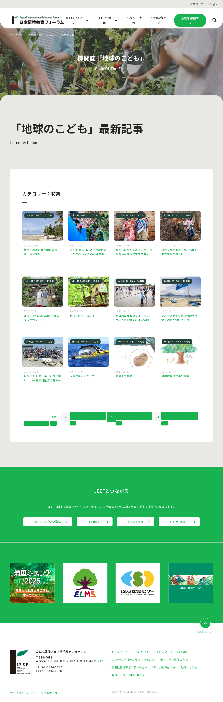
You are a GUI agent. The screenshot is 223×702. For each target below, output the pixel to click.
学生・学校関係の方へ (178, 660)
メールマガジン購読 (43, 522)
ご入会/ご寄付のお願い (127, 660)
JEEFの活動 (162, 652)
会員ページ (196, 4)
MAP (100, 662)
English (213, 4)
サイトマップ (52, 693)
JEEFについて (141, 652)
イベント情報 (182, 652)
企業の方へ (152, 660)
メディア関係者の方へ (167, 668)
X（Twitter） (183, 522)
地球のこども (195, 668)
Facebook (93, 522)
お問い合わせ (138, 675)
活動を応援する (190, 20)
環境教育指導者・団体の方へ (131, 668)
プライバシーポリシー (25, 693)
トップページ (16, 34)
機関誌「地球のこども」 (42, 34)
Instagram (137, 522)
